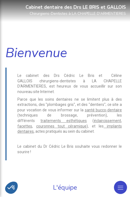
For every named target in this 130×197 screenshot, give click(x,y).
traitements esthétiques (64, 120)
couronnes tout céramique (61, 126)
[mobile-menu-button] (120, 187)
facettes (24, 126)
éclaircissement (107, 120)
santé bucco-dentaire (103, 110)
